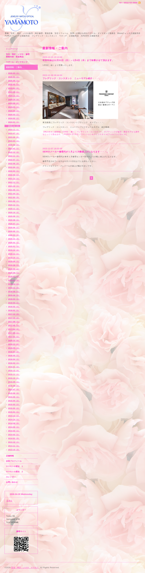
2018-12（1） (14, 284)
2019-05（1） (14, 273)
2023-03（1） (14, 141)
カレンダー (11, 477)
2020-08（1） (14, 220)
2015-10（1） (14, 378)
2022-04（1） (14, 167)
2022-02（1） (14, 175)
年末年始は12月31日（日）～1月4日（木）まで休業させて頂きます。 (78, 60)
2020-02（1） (14, 243)
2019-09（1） (14, 261)
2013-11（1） (14, 446)
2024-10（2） (14, 99)
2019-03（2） (14, 276)
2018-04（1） (14, 299)
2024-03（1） (14, 115)
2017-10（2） (14, 318)
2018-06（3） (14, 295)
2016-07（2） (14, 352)
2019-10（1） (14, 258)
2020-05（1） (14, 231)
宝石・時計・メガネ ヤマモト (25, 568)
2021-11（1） (14, 182)
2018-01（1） (14, 310)
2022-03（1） (14, 171)
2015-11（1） (14, 374)
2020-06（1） (14, 227)
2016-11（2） (14, 344)
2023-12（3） (14, 126)
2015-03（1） (14, 404)
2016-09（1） (14, 348)
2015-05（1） (14, 397)
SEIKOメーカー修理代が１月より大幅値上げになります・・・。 (76, 151)
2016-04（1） (14, 359)
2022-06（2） (14, 163)
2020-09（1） (14, 216)
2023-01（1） (14, 148)
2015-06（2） (14, 393)
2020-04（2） (14, 235)
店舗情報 (10, 456)
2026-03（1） (14, 73)
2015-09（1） (14, 382)
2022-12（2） (14, 152)
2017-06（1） (14, 325)
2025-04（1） (14, 84)
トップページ (12, 49)
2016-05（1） (14, 355)
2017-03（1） (14, 333)
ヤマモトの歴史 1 (14, 466)
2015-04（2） (14, 401)
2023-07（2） (14, 133)
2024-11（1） (14, 96)
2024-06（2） (14, 103)
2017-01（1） (14, 337)
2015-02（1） (14, 408)
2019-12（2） (14, 250)
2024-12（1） (14, 92)
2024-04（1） (14, 111)
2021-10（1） (14, 186)
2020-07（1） (14, 224)
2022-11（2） (14, 156)
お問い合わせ (12, 482)
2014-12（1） (14, 416)
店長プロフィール (14, 461)
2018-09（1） (14, 291)
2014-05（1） (14, 427)
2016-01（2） (14, 367)
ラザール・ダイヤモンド (17, 62)
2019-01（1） (14, 280)
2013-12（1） (14, 442)
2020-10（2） (14, 212)
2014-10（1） (14, 419)
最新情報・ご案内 (14, 67)
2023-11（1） (14, 130)
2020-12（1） (14, 205)
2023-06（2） (14, 137)
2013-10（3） (14, 450)
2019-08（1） (14, 265)
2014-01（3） (14, 438)
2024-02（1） (14, 118)
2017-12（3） (14, 314)
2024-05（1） (14, 107)
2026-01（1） (14, 77)
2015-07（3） (14, 389)
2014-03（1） (14, 431)
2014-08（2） (14, 423)
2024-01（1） (14, 122)
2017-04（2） (14, 329)
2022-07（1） (14, 160)
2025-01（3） (14, 88)
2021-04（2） (14, 194)
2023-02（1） (14, 145)
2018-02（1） (14, 307)
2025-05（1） (14, 81)
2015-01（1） (14, 412)
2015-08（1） (14, 386)
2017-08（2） (14, 322)
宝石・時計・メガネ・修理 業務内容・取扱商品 (21, 55)
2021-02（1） (14, 201)
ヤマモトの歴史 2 (14, 472)
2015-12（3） (14, 371)
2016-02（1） (14, 363)
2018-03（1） (14, 303)
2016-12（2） (14, 340)
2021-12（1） (14, 179)
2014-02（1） (14, 435)
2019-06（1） (14, 269)
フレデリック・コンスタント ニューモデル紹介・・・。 (72, 78)
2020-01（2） (14, 246)
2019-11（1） (14, 254)
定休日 (9, 501)
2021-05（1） (14, 190)
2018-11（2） (14, 288)
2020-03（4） (14, 239)
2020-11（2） (14, 209)
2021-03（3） (14, 197)
